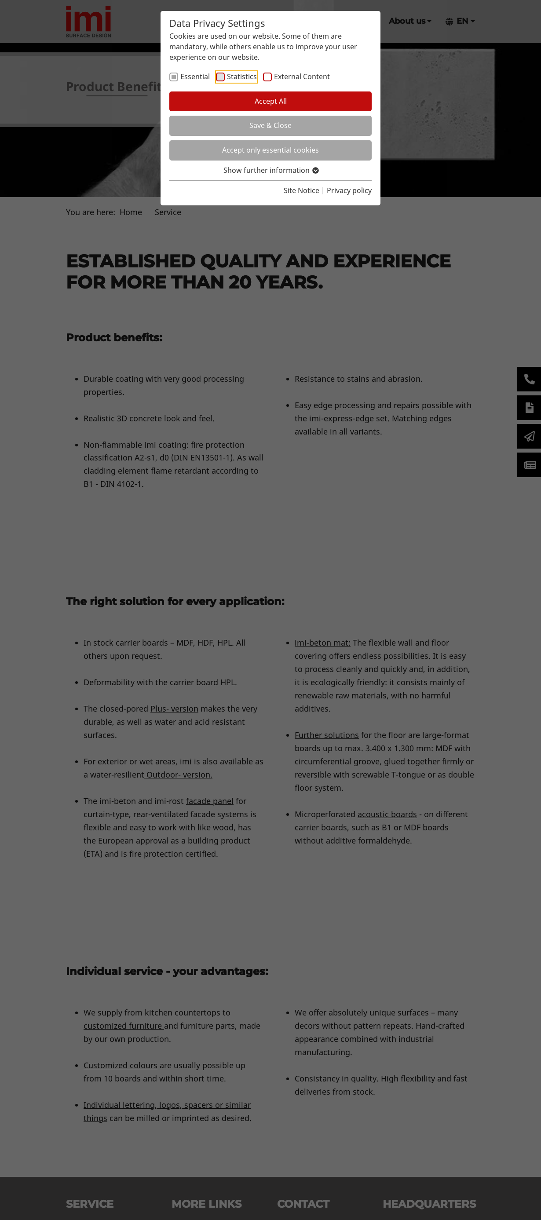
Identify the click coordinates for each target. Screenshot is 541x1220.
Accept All (271, 101)
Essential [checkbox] (195, 76)
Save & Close (270, 125)
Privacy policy (349, 190)
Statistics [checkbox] (242, 76)
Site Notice (301, 190)
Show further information (270, 170)
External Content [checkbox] (302, 76)
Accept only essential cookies (270, 150)
